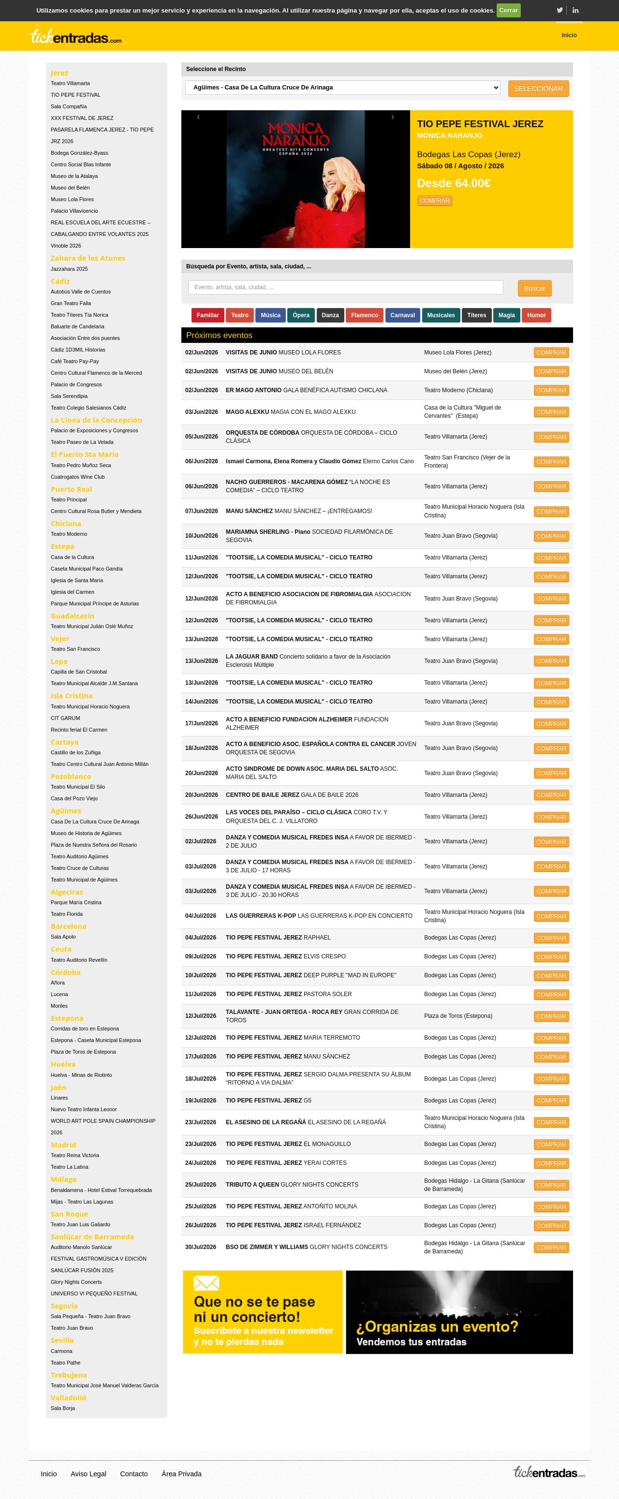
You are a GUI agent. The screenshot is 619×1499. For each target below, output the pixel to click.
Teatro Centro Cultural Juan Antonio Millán (99, 764)
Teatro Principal (69, 499)
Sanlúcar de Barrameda (92, 1236)
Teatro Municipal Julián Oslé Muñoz (92, 626)
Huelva (63, 1064)
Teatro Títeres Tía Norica (79, 315)
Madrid (63, 1144)
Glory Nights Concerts (76, 1282)
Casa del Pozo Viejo (74, 798)
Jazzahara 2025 (69, 269)
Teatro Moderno (69, 534)
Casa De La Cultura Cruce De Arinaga (95, 821)
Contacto (134, 1474)
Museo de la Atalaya (74, 176)
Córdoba (66, 972)
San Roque (69, 1214)
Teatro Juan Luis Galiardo (80, 1224)
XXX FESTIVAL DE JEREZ (82, 118)
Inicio (49, 1474)
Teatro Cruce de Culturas (80, 868)
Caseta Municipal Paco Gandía (87, 569)
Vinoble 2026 (66, 246)
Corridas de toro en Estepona (85, 1028)
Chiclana (66, 523)
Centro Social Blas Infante (81, 164)
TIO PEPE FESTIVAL (76, 95)
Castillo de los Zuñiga (76, 752)
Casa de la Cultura (72, 557)
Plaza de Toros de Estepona (83, 1052)
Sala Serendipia (69, 396)
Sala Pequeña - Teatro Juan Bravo (91, 1316)
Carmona (61, 1351)
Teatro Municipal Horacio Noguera (90, 706)
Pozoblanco (71, 776)
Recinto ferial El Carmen (79, 730)
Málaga (64, 1179)
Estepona (67, 1018)
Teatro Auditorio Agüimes (79, 856)
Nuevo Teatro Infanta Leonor (84, 1109)
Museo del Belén (70, 188)
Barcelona (69, 926)
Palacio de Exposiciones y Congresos (94, 430)
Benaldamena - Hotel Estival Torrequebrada (101, 1190)
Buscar (534, 288)
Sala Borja (63, 1408)
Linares (59, 1098)
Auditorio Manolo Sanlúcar (81, 1247)
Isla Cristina (72, 695)
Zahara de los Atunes (88, 258)
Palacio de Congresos (76, 384)
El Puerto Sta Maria (85, 454)
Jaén (58, 1087)
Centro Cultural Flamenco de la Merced (96, 373)
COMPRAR (435, 200)
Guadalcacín (72, 615)
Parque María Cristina (76, 902)
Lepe (59, 661)
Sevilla (62, 1340)
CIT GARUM (65, 718)
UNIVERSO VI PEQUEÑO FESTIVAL (94, 1293)
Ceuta (61, 949)
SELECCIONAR (539, 88)
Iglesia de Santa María (77, 580)
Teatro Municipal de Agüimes (84, 879)
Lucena (59, 994)
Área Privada (182, 1474)
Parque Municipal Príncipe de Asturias (95, 603)
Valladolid (68, 1397)
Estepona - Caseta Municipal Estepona (96, 1040)
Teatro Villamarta (70, 83)
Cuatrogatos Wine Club (78, 477)
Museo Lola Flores (72, 199)
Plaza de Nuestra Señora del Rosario (94, 845)
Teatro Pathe (65, 1363)
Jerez (59, 72)
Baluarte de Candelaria (77, 326)
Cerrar (508, 10)
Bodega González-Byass (79, 153)
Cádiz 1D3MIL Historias (78, 350)
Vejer (60, 638)
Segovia (64, 1305)
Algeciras (67, 891)
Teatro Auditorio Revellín (79, 960)
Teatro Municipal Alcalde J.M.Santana (94, 683)
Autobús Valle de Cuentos (81, 291)
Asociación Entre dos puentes (85, 338)
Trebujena (69, 1375)
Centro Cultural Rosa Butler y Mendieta (96, 511)
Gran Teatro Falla (71, 303)
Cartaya (65, 742)
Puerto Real (71, 489)
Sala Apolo (63, 937)
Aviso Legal (88, 1474)
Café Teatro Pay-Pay (75, 361)
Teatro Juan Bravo (72, 1328)
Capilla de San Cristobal (79, 672)
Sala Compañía (69, 106)
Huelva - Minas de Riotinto (81, 1075)
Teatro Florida (67, 914)
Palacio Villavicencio (74, 211)
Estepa (62, 546)
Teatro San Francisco (75, 649)
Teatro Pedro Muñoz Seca (81, 465)
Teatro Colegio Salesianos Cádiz (88, 408)
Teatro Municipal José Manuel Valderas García (105, 1385)
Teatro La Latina (69, 1167)
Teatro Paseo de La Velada (82, 442)
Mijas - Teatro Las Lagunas (82, 1202)
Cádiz (60, 281)
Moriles (59, 1006)
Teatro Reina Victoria (75, 1155)
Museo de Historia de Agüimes (86, 833)
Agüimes (66, 810)
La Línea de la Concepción (96, 420)
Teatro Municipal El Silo (78, 787)
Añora (58, 982)
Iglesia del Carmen (72, 592)
